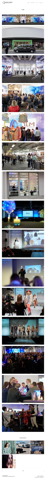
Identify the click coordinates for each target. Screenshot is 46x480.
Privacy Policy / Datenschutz (39, 477)
